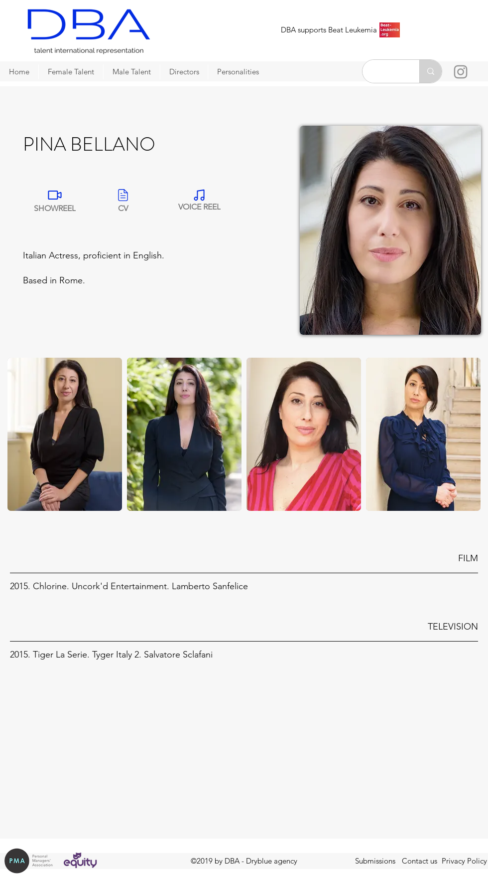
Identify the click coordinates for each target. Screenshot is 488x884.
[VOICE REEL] (199, 200)
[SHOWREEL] (54, 200)
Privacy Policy (464, 861)
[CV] (123, 200)
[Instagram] (461, 72)
